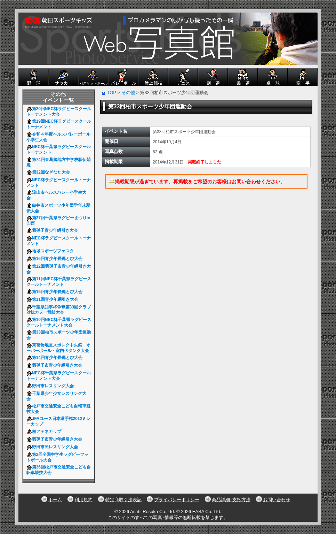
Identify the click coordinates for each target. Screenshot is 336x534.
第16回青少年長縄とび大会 (55, 258)
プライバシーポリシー (176, 499)
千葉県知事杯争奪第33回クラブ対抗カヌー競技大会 (58, 310)
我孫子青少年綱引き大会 (53, 230)
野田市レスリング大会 (51, 385)
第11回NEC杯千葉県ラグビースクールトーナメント (58, 281)
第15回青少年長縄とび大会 (55, 291)
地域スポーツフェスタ (51, 251)
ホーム (55, 499)
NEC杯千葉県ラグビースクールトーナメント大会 (58, 376)
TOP (111, 92)
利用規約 (83, 499)
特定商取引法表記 (123, 499)
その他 (128, 92)
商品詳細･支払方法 (231, 499)
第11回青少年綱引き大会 (53, 299)
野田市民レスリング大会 (53, 446)
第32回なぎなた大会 (49, 172)
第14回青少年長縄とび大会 (55, 357)
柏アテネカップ (45, 431)
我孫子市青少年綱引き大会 (55, 365)
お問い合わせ (276, 499)
